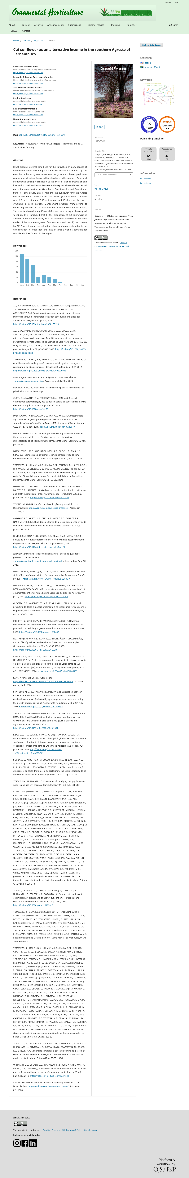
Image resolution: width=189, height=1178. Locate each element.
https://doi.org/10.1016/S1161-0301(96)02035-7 (46, 578)
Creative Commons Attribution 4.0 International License (111, 246)
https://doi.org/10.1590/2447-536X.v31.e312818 (42, 134)
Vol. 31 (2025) (39, 40)
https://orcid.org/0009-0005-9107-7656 (28, 94)
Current (26, 24)
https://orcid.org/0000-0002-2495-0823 (28, 125)
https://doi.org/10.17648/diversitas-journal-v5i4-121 (39, 547)
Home (16, 40)
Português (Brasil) (152, 67)
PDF (101, 127)
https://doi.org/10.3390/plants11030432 (39, 632)
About (12, 24)
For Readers (145, 178)
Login (177, 2)
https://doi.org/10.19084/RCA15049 (57, 426)
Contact (26, 30)
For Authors (145, 183)
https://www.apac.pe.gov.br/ (28, 381)
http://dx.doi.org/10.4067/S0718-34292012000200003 (39, 370)
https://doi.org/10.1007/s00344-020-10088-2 (41, 706)
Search (173, 24)
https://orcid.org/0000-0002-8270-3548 (28, 83)
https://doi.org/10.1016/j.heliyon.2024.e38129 (36, 324)
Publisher (132, 24)
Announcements (55, 24)
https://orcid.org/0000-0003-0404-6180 (28, 73)
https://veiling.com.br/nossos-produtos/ (48, 507)
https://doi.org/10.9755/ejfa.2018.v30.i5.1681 (35, 728)
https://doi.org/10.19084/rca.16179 (30, 409)
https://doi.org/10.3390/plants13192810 (33, 905)
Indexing (116, 24)
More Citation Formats (107, 174)
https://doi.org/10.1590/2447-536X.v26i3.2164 (36, 649)
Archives (38, 24)
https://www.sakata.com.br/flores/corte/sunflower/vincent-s (43, 681)
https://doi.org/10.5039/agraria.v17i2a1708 (46, 596)
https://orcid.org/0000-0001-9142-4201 (28, 115)
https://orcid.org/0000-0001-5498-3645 (28, 104)
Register (168, 2)
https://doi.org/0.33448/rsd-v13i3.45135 (57, 671)
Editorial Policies (96, 24)
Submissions (75, 24)
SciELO (14, 30)
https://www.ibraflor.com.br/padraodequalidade (38, 561)
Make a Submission (151, 45)
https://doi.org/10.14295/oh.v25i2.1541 (49, 497)
